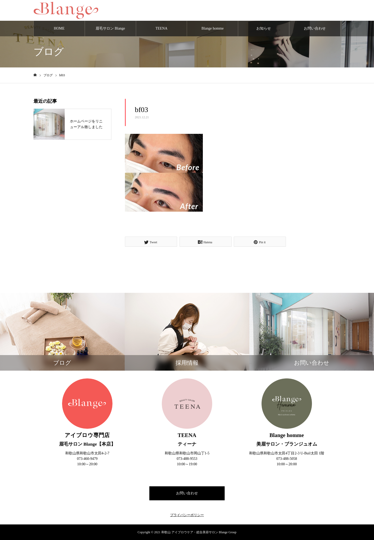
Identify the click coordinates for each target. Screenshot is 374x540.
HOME (59, 28)
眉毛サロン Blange (110, 28)
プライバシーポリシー (187, 515)
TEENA (162, 28)
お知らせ (263, 28)
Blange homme (213, 28)
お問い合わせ (315, 28)
